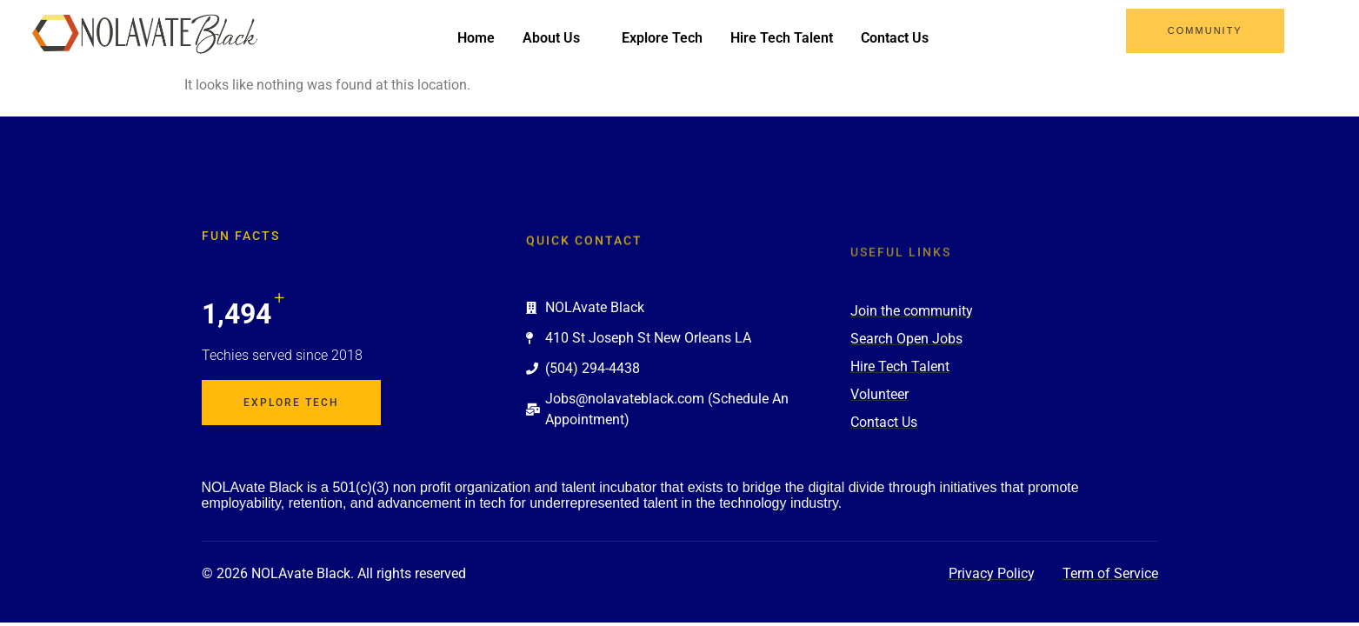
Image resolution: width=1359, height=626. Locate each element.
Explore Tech (662, 38)
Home (476, 38)
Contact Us (895, 38)
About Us (558, 38)
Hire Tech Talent (781, 38)
